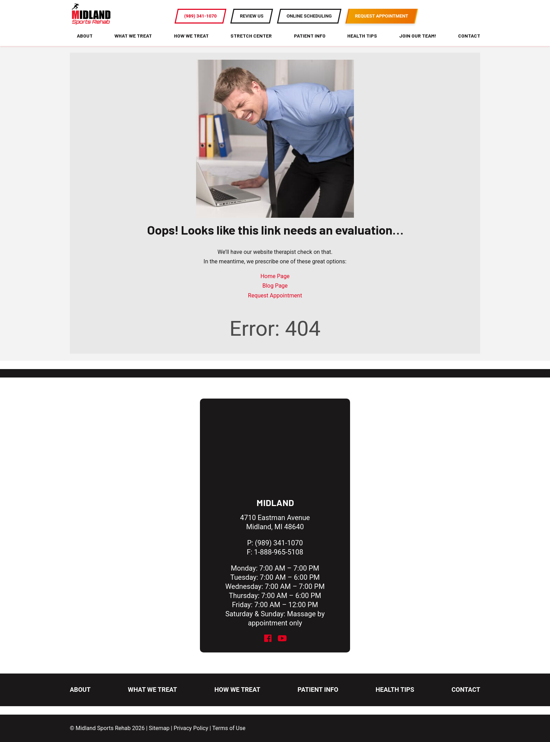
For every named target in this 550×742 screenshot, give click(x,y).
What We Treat (133, 44)
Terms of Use (229, 728)
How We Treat (191, 44)
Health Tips (362, 44)
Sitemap (159, 728)
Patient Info (310, 44)
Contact (469, 44)
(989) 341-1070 (279, 543)
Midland (275, 502)
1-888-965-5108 (278, 552)
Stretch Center (251, 44)
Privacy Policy (191, 728)
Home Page (274, 284)
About (85, 44)
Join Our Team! (417, 44)
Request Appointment (275, 304)
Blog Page (275, 294)
